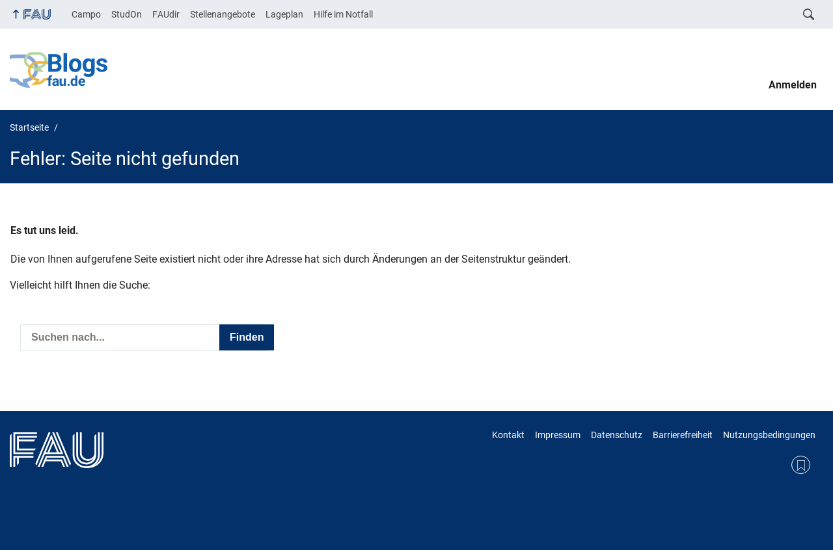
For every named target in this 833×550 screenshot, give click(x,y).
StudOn (126, 14)
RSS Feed (800, 465)
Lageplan (284, 14)
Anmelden (793, 85)
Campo (86, 14)
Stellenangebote (222, 14)
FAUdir (166, 14)
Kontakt (508, 435)
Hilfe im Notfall (343, 14)
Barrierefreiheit (683, 435)
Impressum (557, 435)
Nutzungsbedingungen (769, 435)
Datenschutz (616, 435)
